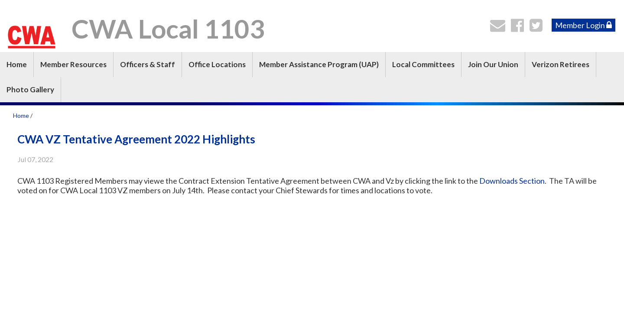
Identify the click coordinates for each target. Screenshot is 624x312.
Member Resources (73, 64)
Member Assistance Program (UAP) (319, 64)
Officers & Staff (147, 64)
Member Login (583, 25)
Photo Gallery (30, 89)
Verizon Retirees (560, 64)
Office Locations (217, 64)
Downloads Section (512, 180)
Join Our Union (493, 64)
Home (16, 64)
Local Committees (423, 64)
